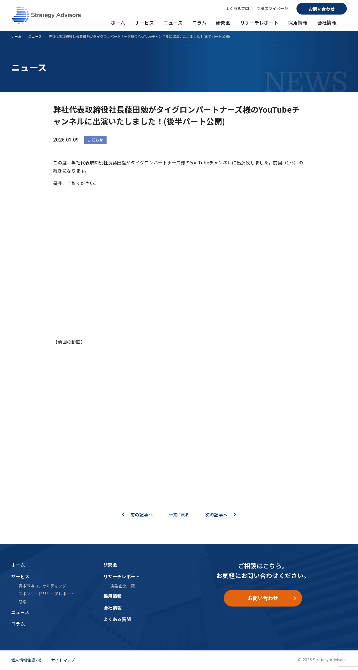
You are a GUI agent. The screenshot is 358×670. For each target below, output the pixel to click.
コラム (199, 22)
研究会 (223, 22)
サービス (144, 22)
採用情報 (297, 22)
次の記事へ (219, 514)
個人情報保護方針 (27, 660)
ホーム (118, 22)
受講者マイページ (272, 8)
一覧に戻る (179, 514)
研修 (22, 602)
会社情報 (326, 22)
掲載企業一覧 (123, 586)
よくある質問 (237, 8)
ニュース (173, 22)
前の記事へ (139, 514)
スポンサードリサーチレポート (46, 593)
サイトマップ (63, 660)
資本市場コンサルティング (42, 586)
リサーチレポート (259, 22)
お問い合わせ (322, 9)
